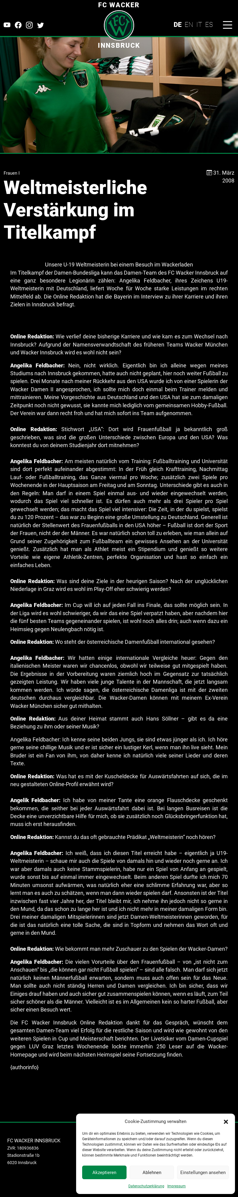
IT (199, 24)
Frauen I (12, 173)
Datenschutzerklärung (146, 1186)
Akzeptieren (104, 1172)
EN (189, 24)
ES (209, 24)
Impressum (176, 1186)
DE (178, 24)
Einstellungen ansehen (203, 1172)
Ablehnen (152, 1172)
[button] (226, 1121)
